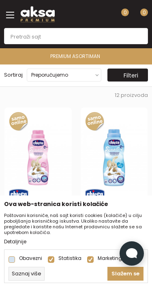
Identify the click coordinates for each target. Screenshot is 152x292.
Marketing (110, 258)
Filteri (127, 75)
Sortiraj (13, 75)
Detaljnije (15, 241)
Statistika (69, 258)
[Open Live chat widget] (132, 253)
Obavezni (30, 258)
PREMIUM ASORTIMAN (75, 56)
